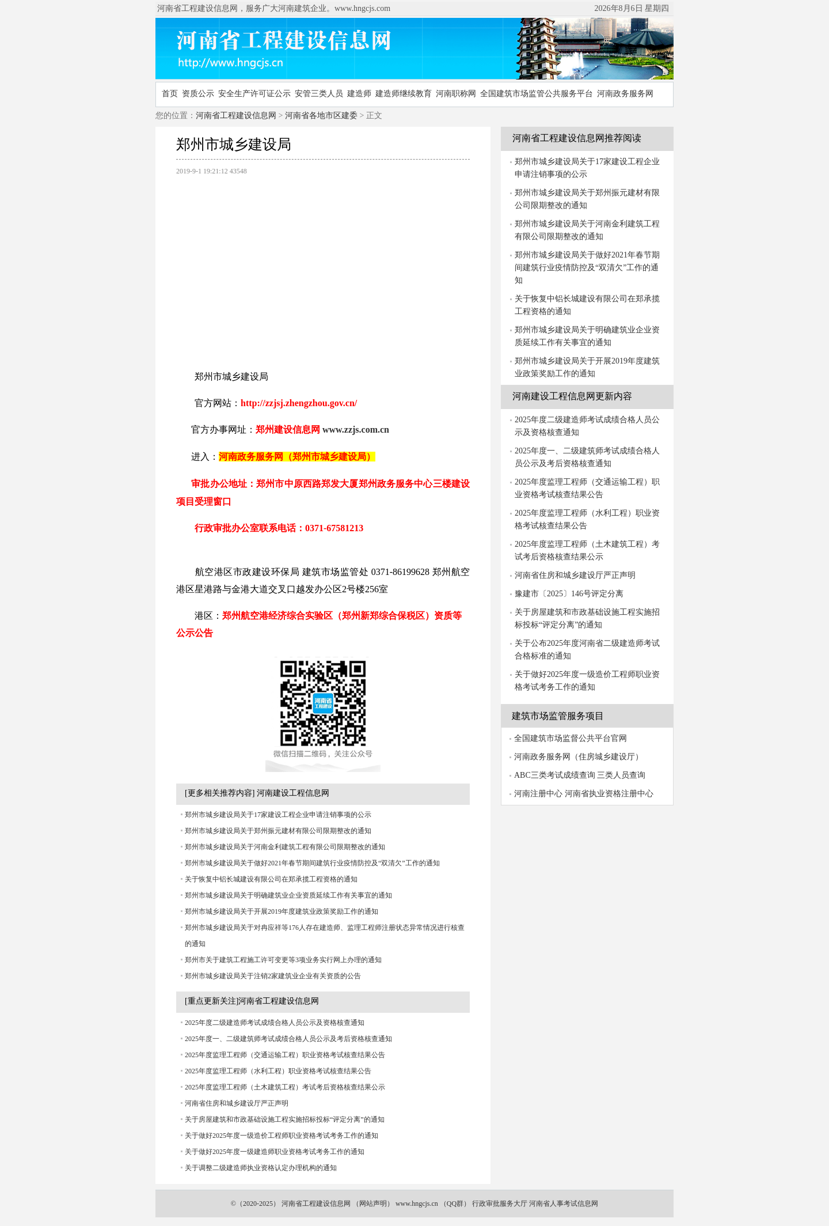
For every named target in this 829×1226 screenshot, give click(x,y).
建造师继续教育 (403, 93)
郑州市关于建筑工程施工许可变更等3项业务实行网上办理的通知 (283, 960)
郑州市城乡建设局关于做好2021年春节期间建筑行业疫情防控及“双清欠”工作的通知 (312, 863)
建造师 (359, 93)
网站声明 (373, 1203)
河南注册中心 (538, 793)
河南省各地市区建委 (321, 115)
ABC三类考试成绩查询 (554, 775)
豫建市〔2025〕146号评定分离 (569, 593)
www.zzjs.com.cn (355, 429)
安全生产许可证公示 (254, 93)
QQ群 (455, 1203)
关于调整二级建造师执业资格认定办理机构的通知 (261, 1168)
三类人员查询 (621, 775)
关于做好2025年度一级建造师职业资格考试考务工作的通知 (274, 1152)
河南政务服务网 (625, 93)
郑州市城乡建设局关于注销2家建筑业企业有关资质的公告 (273, 976)
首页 (170, 93)
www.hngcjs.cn (417, 1203)
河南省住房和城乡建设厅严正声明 (236, 1103)
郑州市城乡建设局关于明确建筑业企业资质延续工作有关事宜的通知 (288, 895)
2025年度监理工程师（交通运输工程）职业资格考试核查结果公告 (285, 1055)
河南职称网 (456, 93)
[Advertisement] (323, 266)
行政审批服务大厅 (499, 1203)
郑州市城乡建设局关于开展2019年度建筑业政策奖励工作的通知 (281, 911)
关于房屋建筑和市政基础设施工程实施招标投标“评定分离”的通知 (285, 1119)
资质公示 (198, 93)
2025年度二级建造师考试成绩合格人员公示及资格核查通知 (274, 1023)
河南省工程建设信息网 (236, 115)
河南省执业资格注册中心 (609, 793)
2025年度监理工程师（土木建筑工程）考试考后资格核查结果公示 (285, 1087)
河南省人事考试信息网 (563, 1203)
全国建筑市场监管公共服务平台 (536, 93)
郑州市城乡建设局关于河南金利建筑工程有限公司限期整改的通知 (285, 847)
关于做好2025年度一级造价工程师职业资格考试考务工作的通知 (281, 1136)
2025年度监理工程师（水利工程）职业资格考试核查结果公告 (278, 1071)
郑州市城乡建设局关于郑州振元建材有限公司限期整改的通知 (278, 831)
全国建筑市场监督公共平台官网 (570, 738)
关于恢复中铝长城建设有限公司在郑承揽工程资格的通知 (271, 879)
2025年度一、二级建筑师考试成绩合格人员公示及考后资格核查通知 (288, 1039)
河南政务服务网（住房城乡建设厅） (578, 756)
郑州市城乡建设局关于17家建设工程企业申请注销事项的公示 (278, 815)
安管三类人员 (319, 93)
